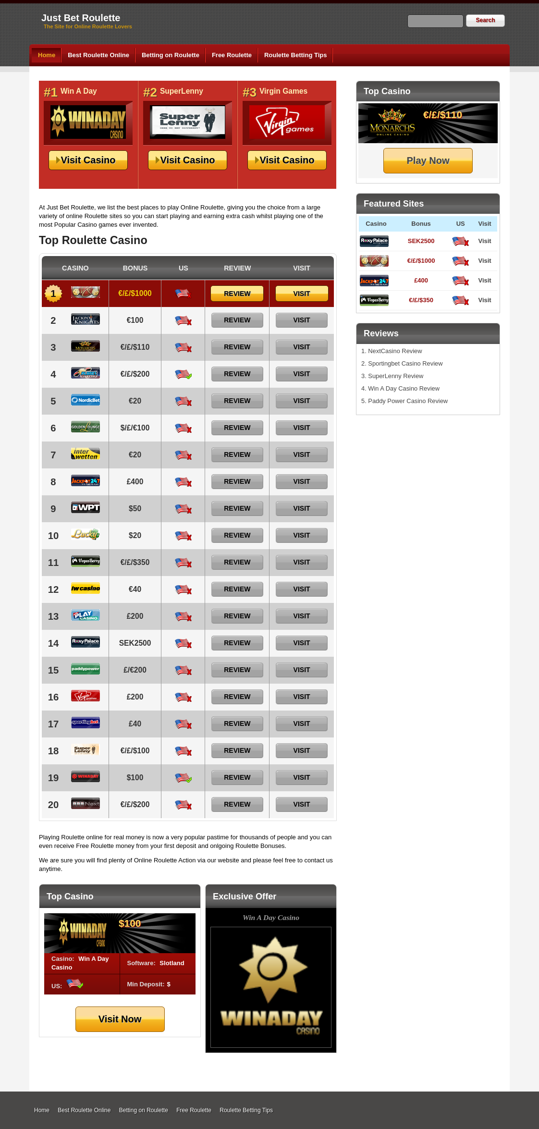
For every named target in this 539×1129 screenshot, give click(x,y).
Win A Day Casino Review (404, 388)
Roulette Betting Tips (295, 55)
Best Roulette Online (98, 55)
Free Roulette (232, 55)
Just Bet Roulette (80, 17)
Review (237, 293)
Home (46, 55)
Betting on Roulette (170, 55)
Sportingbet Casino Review (405, 363)
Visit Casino (88, 160)
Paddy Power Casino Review (408, 401)
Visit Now (120, 1019)
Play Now (428, 160)
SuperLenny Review (395, 376)
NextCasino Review (395, 351)
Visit (484, 241)
